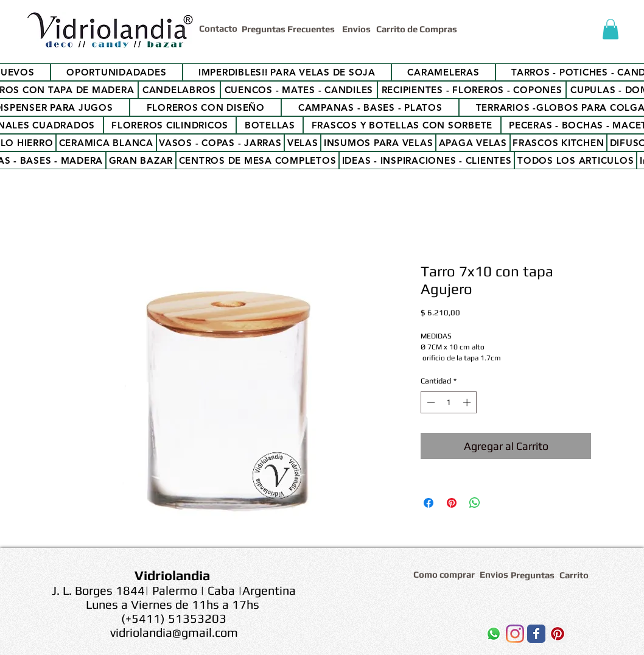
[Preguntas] (533, 575)
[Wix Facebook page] (536, 634)
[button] (610, 29)
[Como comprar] (445, 574)
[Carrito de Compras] (418, 29)
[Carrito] (575, 575)
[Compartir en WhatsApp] (474, 503)
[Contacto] (220, 28)
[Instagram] (515, 634)
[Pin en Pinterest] (451, 503)
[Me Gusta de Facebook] (431, 637)
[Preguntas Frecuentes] (289, 29)
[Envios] (356, 29)
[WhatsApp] (494, 634)
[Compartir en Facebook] (428, 503)
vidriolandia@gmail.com (174, 632)
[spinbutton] (449, 402)
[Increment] (468, 402)
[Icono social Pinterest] (557, 634)
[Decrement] (429, 402)
